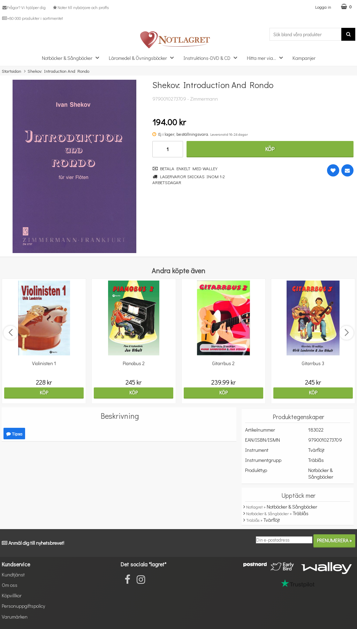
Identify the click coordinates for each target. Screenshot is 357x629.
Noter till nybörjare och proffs (80, 7)
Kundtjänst (13, 574)
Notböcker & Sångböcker (72, 57)
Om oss (9, 585)
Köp (269, 148)
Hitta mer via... (267, 57)
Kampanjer (304, 58)
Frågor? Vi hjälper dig (24, 7)
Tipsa (14, 434)
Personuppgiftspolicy (23, 606)
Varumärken (15, 616)
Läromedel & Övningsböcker (143, 57)
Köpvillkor (12, 595)
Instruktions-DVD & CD (212, 57)
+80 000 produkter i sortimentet (32, 18)
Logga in (323, 7)
